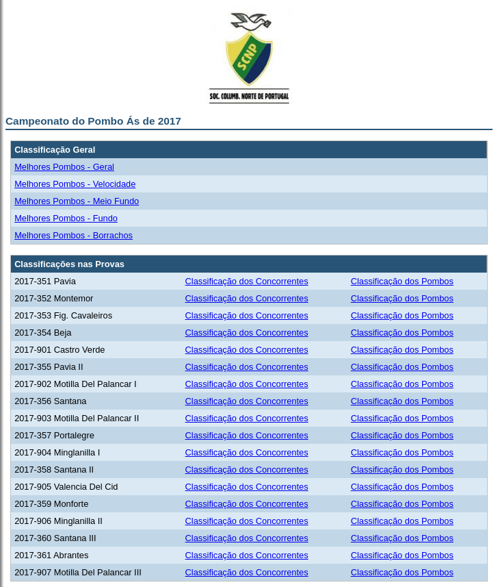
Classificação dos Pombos (402, 281)
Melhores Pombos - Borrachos (73, 235)
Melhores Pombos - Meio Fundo (76, 201)
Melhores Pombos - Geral (64, 167)
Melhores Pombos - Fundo (66, 218)
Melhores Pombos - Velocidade (74, 184)
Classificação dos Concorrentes (247, 281)
